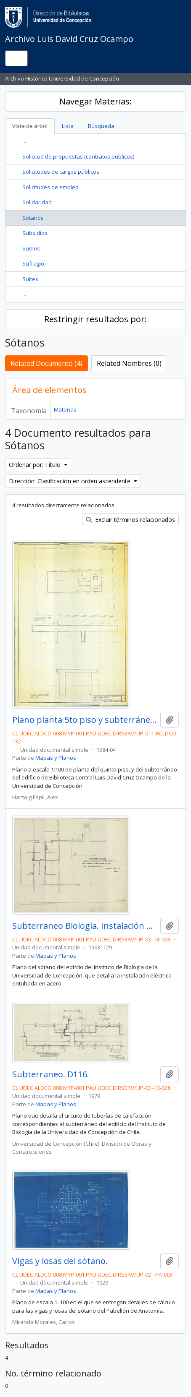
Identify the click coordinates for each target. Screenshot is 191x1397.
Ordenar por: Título (35, 465)
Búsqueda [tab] (101, 126)
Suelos (31, 248)
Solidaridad (37, 202)
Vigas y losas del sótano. (60, 1261)
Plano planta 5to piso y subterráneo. (84, 720)
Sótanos (33, 218)
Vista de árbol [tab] (30, 126)
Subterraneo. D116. (50, 1074)
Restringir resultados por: (95, 319)
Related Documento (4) (46, 363)
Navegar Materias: (95, 101)
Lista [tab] (68, 126)
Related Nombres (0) (129, 363)
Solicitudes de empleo (50, 187)
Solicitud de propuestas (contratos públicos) (78, 156)
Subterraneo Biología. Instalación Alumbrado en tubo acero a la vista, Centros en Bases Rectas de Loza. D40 (84, 926)
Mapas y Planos (55, 757)
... (24, 141)
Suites (30, 279)
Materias (65, 409)
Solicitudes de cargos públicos (60, 171)
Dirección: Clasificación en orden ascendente (70, 481)
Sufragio (33, 263)
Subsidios (35, 233)
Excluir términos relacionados (130, 520)
